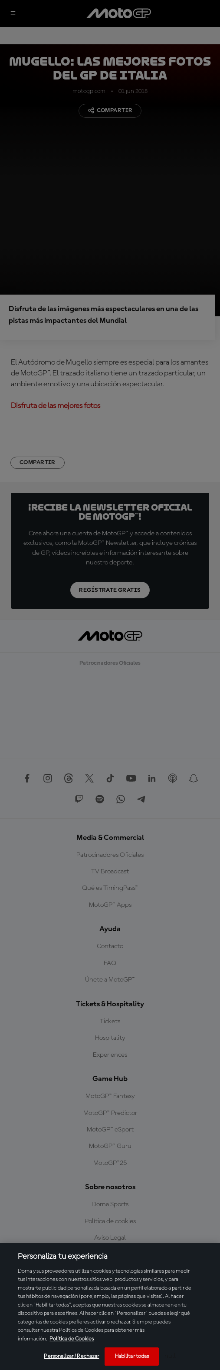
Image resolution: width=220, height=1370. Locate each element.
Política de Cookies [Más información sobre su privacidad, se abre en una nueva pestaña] (71, 1339)
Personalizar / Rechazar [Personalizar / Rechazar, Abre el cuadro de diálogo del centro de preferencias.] (71, 1356)
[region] (110, 1306)
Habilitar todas (132, 1356)
